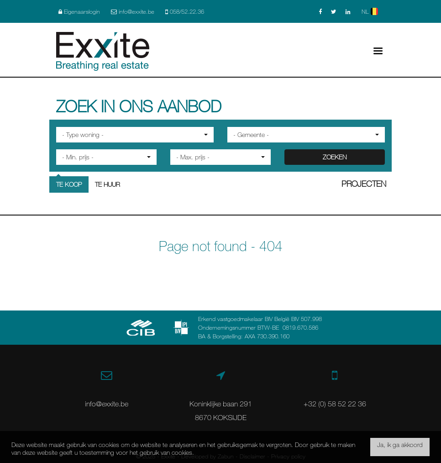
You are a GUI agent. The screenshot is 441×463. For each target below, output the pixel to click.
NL (370, 11)
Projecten (363, 184)
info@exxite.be (106, 404)
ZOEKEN (334, 157)
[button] (135, 134)
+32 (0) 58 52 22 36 (335, 404)
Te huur (107, 184)
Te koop (69, 184)
